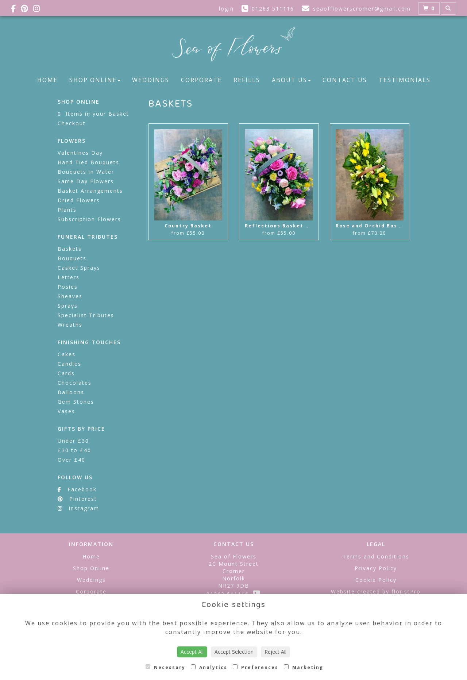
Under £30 (73, 440)
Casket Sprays (79, 267)
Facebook (77, 489)
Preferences (255, 667)
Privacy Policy (376, 568)
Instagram (78, 508)
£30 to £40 (74, 450)
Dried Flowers (79, 200)
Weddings (150, 80)
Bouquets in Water (86, 171)
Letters (69, 277)
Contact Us (345, 80)
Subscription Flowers (89, 219)
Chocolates (75, 382)
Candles (69, 363)
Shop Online (94, 80)
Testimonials (405, 80)
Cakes (67, 354)
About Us (291, 80)
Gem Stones (76, 401)
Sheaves (70, 296)
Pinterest (77, 498)
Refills (247, 80)
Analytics (209, 667)
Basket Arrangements (90, 190)
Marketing (303, 667)
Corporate (201, 80)
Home (47, 80)
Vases (66, 411)
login (226, 8)
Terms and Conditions (376, 556)
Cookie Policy (376, 579)
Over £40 (71, 459)
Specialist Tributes (86, 315)
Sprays (68, 305)
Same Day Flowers (86, 181)
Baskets (70, 248)
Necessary (165, 667)
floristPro (406, 591)
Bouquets (72, 258)
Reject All (275, 651)
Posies (68, 286)
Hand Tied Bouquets (88, 162)
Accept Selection (234, 651)
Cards (66, 373)
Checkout (72, 123)
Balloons (71, 392)
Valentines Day (80, 152)
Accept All (192, 651)
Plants (67, 209)
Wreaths (70, 324)
